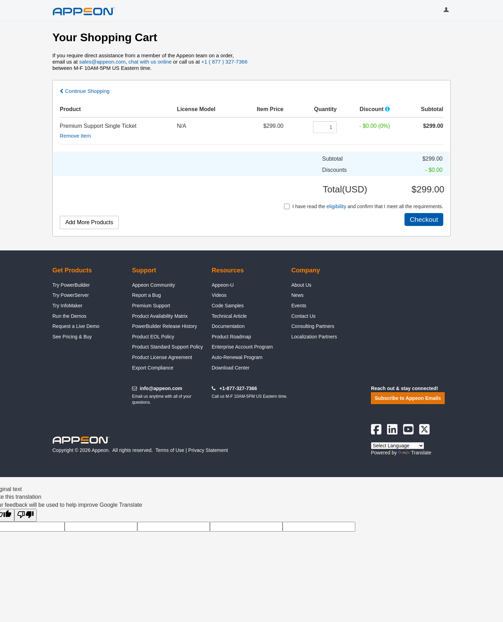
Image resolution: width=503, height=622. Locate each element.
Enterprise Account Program (242, 347)
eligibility (336, 206)
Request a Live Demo (76, 326)
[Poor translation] (25, 515)
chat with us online (150, 62)
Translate (414, 452)
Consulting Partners (312, 326)
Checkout (424, 219)
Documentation (228, 326)
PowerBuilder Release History (164, 326)
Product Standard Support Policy (167, 347)
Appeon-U (223, 285)
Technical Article (229, 316)
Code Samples (228, 305)
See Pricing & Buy (72, 336)
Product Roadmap (231, 336)
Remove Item (75, 136)
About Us (301, 285)
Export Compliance (152, 368)
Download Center (230, 368)
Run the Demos (69, 316)
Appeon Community (153, 285)
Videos (219, 295)
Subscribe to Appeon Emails (408, 398)
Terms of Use (169, 450)
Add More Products (89, 222)
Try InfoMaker (67, 305)
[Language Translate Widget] (397, 445)
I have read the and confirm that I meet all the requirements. (363, 206)
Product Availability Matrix (160, 316)
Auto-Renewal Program (237, 357)
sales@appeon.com (102, 62)
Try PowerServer (70, 295)
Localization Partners (314, 336)
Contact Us (303, 316)
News (297, 295)
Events (298, 305)
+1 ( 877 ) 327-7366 (224, 62)
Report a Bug (146, 295)
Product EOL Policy (153, 336)
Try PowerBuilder (71, 285)
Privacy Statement (208, 450)
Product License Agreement (162, 357)
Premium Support (151, 305)
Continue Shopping (87, 91)
